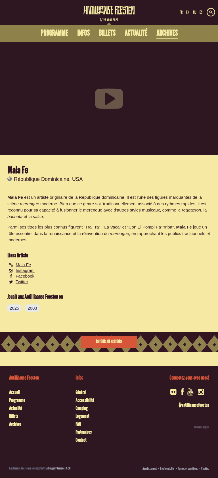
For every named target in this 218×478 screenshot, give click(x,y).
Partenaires (84, 432)
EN (187, 12)
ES (201, 12)
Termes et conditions (188, 468)
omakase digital (201, 427)
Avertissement (149, 468)
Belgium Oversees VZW (59, 468)
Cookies (205, 468)
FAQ (78, 424)
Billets (13, 416)
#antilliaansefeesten (194, 405)
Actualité (15, 408)
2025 (14, 308)
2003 (32, 308)
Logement (82, 416)
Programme (17, 400)
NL (194, 12)
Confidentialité (167, 468)
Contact (81, 440)
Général (81, 392)
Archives (15, 424)
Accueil (14, 392)
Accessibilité (85, 400)
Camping (81, 408)
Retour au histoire (109, 342)
